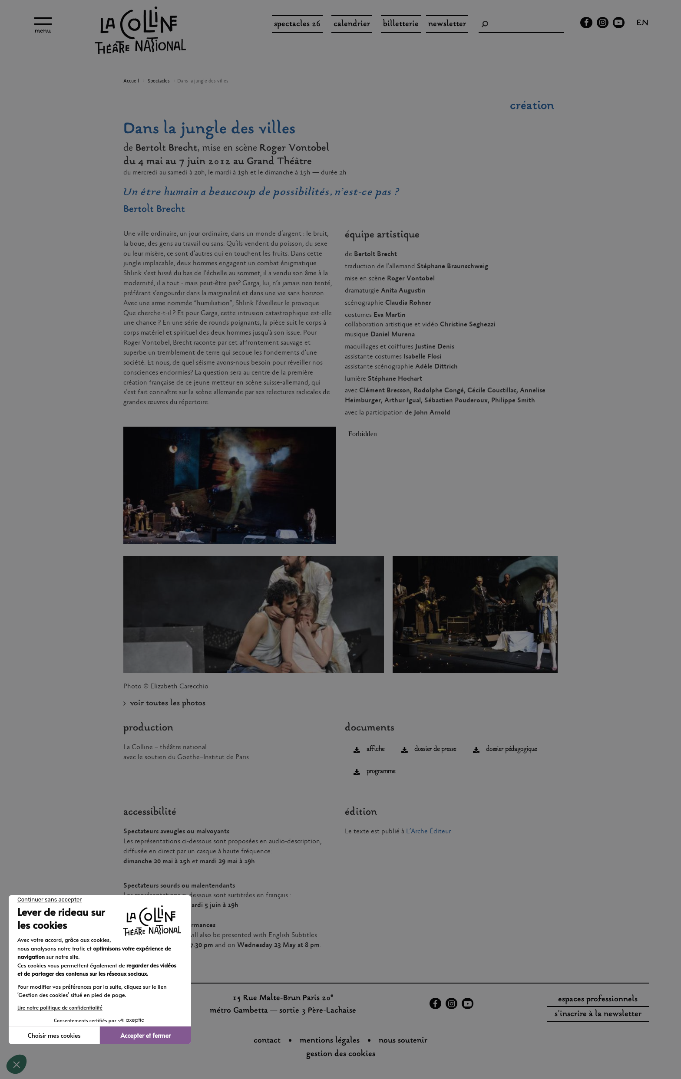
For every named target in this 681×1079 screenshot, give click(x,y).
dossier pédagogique (511, 749)
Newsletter (447, 24)
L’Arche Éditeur (428, 831)
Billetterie (401, 24)
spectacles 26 (297, 24)
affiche (375, 749)
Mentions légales (330, 1041)
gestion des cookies (340, 1054)
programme (381, 771)
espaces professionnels (598, 999)
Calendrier (352, 24)
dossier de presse (435, 749)
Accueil (131, 81)
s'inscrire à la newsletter (598, 1014)
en (642, 24)
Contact (267, 1041)
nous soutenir (403, 1041)
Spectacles (159, 81)
